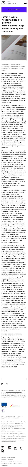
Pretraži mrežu (14, 9)
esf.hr (2, 416)
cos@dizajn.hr (4, 465)
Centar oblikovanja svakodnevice (14, 392)
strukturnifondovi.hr (10, 416)
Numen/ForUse (5, 313)
